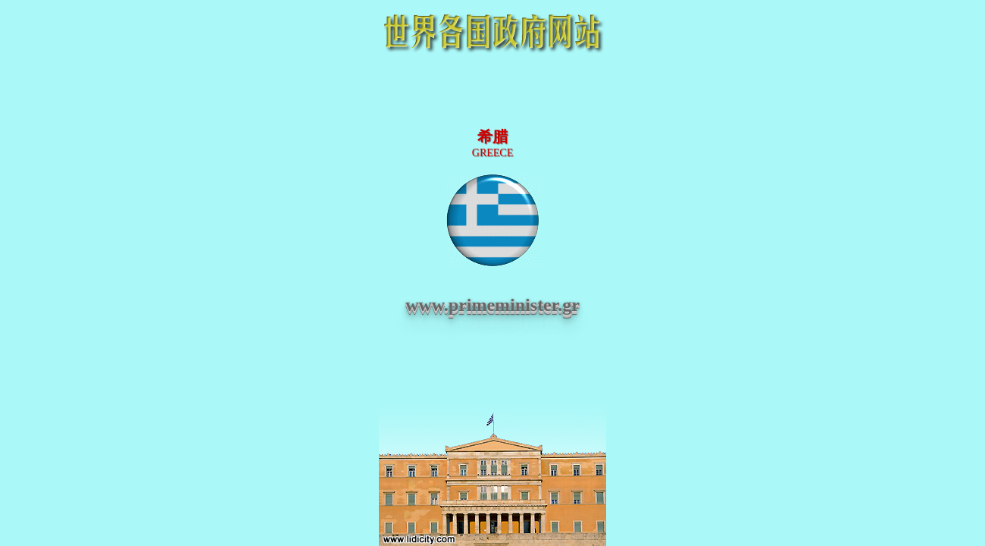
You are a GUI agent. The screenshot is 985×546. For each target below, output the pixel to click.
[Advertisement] (492, 92)
